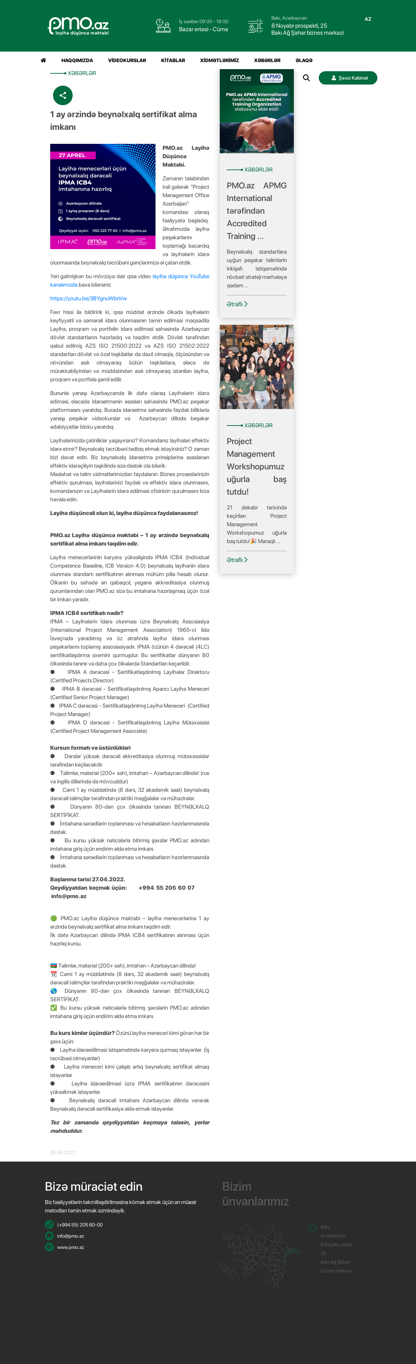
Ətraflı (237, 304)
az (368, 19)
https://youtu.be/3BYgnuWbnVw (89, 298)
